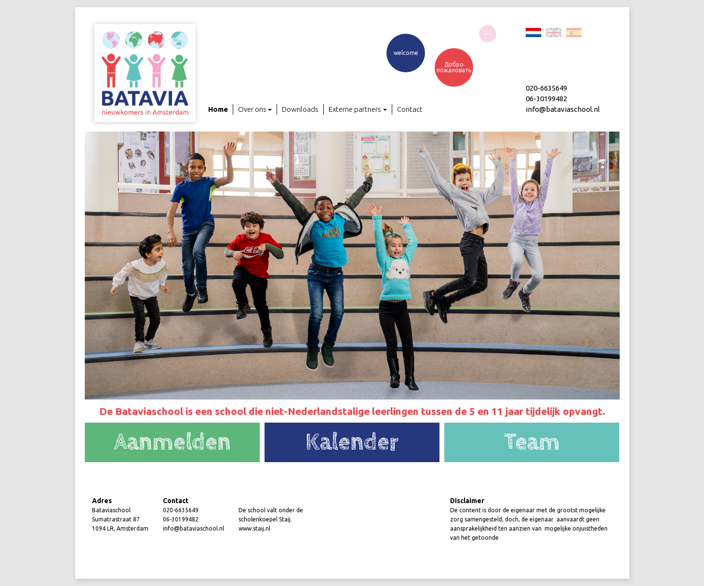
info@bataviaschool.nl (193, 528)
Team (532, 442)
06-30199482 (181, 519)
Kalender (352, 442)
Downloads (300, 109)
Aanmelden (172, 442)
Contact (410, 109)
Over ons (255, 109)
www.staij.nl (254, 528)
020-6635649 (181, 510)
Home (218, 109)
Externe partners (358, 109)
